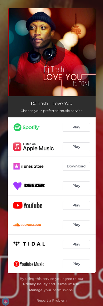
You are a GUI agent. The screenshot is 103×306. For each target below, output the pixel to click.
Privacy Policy (35, 284)
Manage (36, 290)
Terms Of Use (67, 284)
